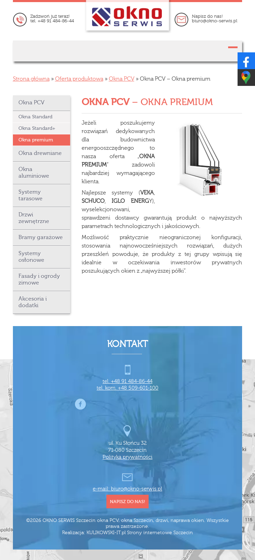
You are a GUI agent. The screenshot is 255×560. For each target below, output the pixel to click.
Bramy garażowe (40, 237)
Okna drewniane (40, 153)
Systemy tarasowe (30, 195)
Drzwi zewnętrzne (33, 218)
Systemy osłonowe (31, 256)
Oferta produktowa (79, 79)
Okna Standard (35, 117)
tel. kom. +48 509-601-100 (127, 388)
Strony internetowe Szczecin (160, 533)
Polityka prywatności (127, 457)
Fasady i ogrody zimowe (39, 279)
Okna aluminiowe (33, 172)
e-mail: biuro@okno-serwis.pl (127, 489)
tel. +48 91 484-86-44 (52, 21)
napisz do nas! (127, 501)
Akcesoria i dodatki (32, 302)
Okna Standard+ (36, 128)
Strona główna (31, 79)
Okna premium (35, 140)
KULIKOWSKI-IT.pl (106, 533)
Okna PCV (121, 79)
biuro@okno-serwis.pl (214, 21)
